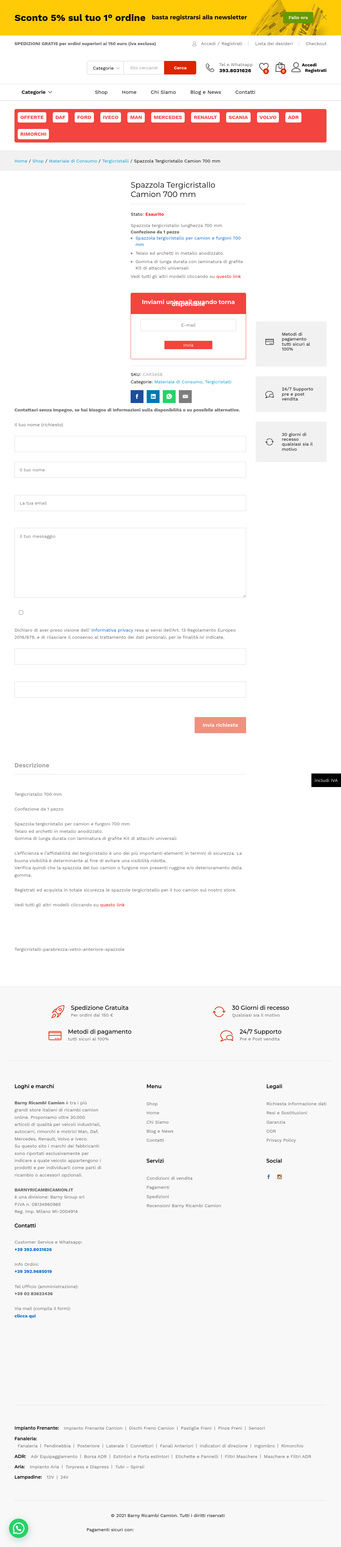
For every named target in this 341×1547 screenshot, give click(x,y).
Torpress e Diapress (87, 1466)
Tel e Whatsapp (236, 64)
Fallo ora (298, 17)
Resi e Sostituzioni (286, 1112)
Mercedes (168, 117)
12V (50, 1477)
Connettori (141, 1445)
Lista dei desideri (274, 43)
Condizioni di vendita (169, 1178)
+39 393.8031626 (33, 1249)
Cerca (180, 67)
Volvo (268, 117)
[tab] (35, 768)
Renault (205, 117)
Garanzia (275, 1122)
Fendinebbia (57, 1445)
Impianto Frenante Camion (93, 1428)
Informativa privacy (112, 630)
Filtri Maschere (241, 1456)
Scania (238, 117)
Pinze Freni (230, 1428)
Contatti (245, 92)
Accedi (208, 43)
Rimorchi (33, 134)
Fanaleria (28, 1445)
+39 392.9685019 (33, 1271)
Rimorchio (292, 1445)
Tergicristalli (218, 381)
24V (64, 1477)
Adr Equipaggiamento (54, 1456)
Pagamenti (157, 1187)
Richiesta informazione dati (296, 1103)
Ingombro (264, 1445)
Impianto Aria (44, 1466)
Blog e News (205, 92)
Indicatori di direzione (224, 1445)
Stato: (137, 214)
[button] (18, 1528)
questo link (228, 276)
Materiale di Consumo (178, 381)
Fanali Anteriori (176, 1445)
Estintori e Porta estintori (141, 1456)
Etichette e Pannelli (196, 1456)
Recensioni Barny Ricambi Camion (183, 1205)
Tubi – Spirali (129, 1466)
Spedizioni (157, 1196)
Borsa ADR (95, 1456)
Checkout (316, 43)
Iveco (111, 117)
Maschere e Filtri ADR (287, 1456)
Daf (60, 117)
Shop (101, 92)
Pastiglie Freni (196, 1428)
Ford (84, 117)
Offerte (32, 117)
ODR (271, 1131)
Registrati (232, 43)
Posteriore (88, 1445)
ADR (293, 117)
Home (129, 92)
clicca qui (25, 1315)
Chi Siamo (163, 92)
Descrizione (31, 765)
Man (136, 117)
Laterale (115, 1445)
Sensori (257, 1428)
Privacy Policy (281, 1140)
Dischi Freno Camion (151, 1428)
